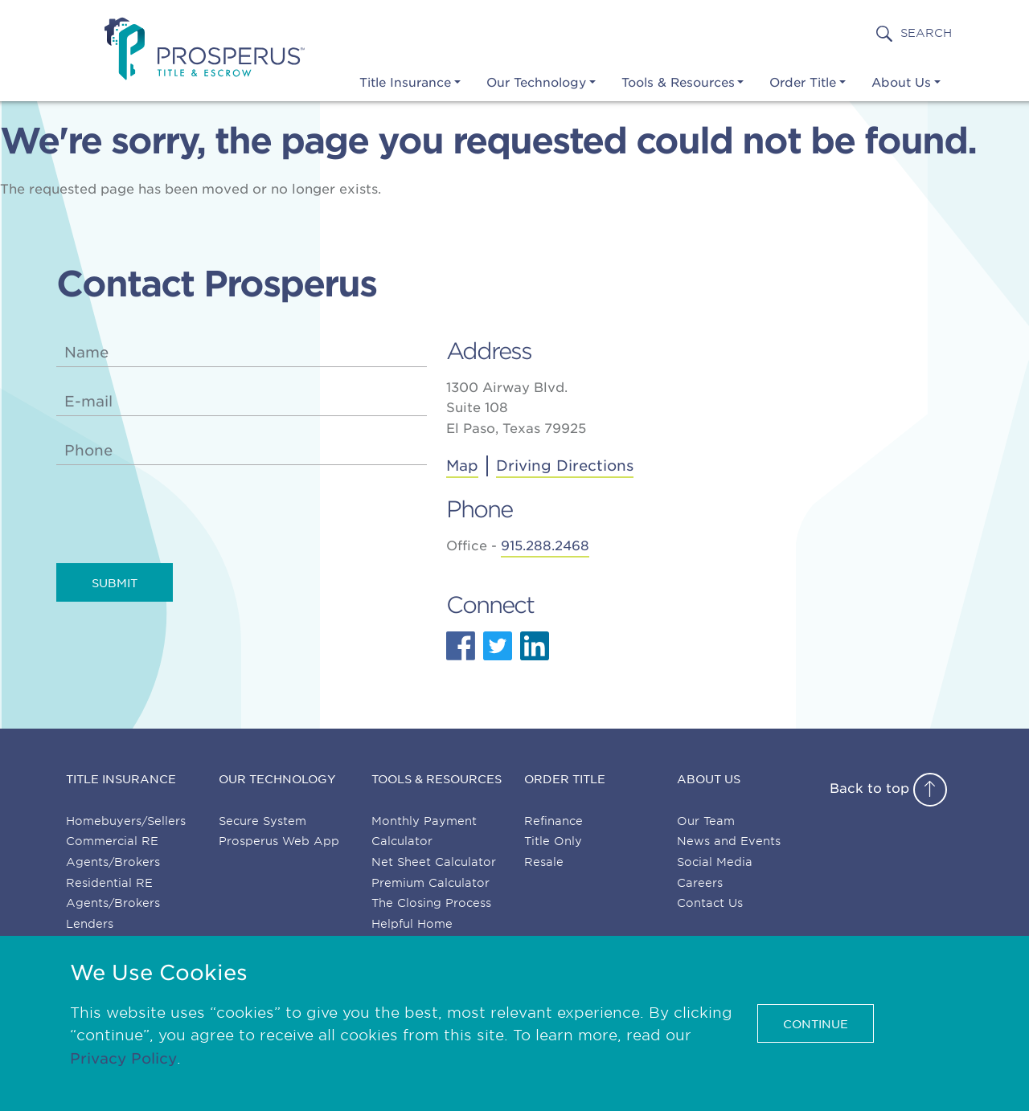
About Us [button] (901, 83)
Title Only (553, 841)
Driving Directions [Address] (564, 465)
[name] (241, 352)
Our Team (706, 821)
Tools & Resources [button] (678, 83)
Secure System (262, 821)
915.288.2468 (545, 545)
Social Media (714, 862)
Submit (114, 583)
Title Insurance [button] (405, 83)
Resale (544, 862)
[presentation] (178, 516)
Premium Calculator (430, 882)
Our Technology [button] (536, 83)
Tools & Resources (436, 779)
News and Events (729, 841)
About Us (708, 779)
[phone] (241, 450)
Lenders (89, 923)
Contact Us (710, 903)
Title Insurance (121, 779)
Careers (700, 882)
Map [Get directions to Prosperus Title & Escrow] (462, 465)
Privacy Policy (123, 1058)
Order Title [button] (802, 83)
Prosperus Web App (279, 841)
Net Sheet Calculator (433, 862)
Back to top (888, 788)
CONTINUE (815, 1024)
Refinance (553, 821)
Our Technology (277, 779)
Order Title (564, 779)
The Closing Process (431, 903)
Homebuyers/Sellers (126, 821)
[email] (241, 401)
